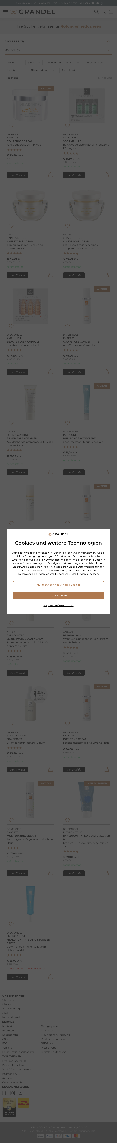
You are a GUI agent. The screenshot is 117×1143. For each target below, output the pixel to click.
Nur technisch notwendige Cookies (58, 584)
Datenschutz (66, 605)
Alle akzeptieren (58, 595)
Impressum (51, 605)
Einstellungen (77, 573)
